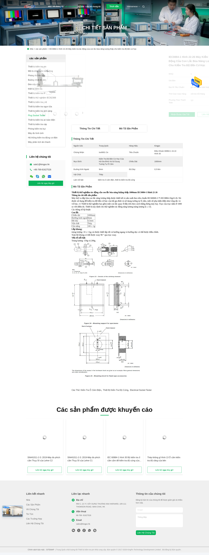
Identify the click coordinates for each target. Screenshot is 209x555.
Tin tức (29, 514)
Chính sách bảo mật (36, 550)
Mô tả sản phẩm (128, 128)
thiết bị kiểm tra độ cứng (115, 390)
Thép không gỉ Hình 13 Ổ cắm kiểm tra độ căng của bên (163, 459)
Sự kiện (81, 6)
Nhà (49, 6)
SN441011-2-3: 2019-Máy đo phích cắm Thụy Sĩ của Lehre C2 (44, 459)
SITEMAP (50, 550)
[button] (38, 443)
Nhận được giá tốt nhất (143, 114)
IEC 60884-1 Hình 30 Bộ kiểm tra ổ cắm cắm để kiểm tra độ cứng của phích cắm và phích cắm (123, 459)
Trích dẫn (114, 6)
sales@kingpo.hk (83, 524)
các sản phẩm (71, 6)
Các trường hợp (34, 519)
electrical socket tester (141, 390)
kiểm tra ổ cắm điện (91, 390)
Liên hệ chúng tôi (93, 6)
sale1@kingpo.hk (42, 164)
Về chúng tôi (57, 6)
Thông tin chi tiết (90, 128)
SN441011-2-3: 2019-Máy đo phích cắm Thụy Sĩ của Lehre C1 (83, 459)
